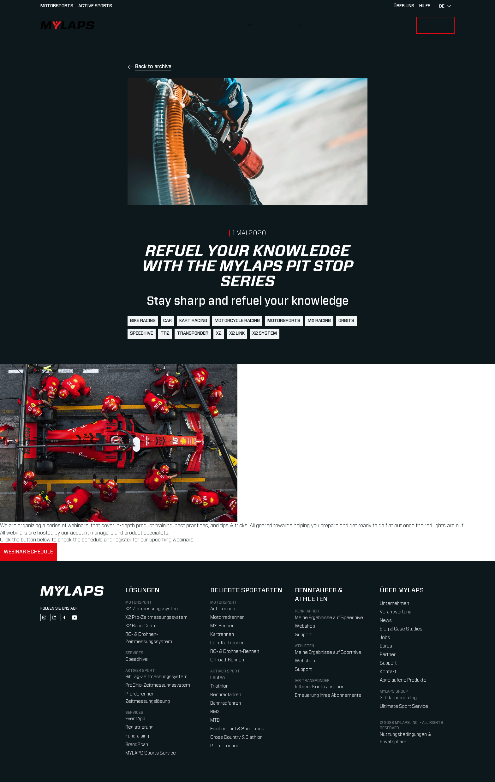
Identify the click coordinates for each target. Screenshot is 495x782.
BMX (215, 711)
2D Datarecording (398, 697)
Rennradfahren (225, 694)
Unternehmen (394, 603)
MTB (215, 720)
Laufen (217, 677)
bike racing (143, 321)
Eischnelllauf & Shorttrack (237, 728)
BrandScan (136, 744)
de (445, 6)
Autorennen (222, 608)
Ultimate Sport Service (404, 706)
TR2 (165, 333)
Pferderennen (224, 745)
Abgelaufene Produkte (403, 680)
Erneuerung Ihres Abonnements (328, 695)
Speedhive (141, 333)
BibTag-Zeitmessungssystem (156, 676)
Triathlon (219, 686)
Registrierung (139, 727)
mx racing (319, 321)
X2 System (264, 333)
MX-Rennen (222, 626)
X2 (219, 333)
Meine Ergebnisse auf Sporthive (328, 652)
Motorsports (56, 6)
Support (303, 634)
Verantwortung (395, 612)
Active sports (95, 6)
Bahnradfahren (225, 703)
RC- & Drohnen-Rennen (234, 651)
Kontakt (388, 671)
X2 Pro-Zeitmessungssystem (156, 617)
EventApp (135, 718)
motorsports (283, 321)
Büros (386, 646)
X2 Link (237, 333)
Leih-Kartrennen (227, 643)
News (386, 620)
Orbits (346, 321)
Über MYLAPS (276, 25)
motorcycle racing (237, 321)
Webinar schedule (28, 551)
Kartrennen (222, 634)
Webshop (305, 626)
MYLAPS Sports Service (150, 753)
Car (167, 321)
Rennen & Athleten (219, 25)
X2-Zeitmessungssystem (152, 608)
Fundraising (137, 736)
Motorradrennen (227, 617)
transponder (192, 333)
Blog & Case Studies (401, 629)
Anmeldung (435, 25)
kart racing (193, 321)
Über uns (404, 6)
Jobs (385, 637)
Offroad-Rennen (227, 660)
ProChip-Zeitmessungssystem (157, 685)
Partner (388, 654)
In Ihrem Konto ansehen (319, 686)
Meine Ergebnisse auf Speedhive (329, 617)
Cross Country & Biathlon (236, 737)
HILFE (424, 6)
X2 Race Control (142, 626)
